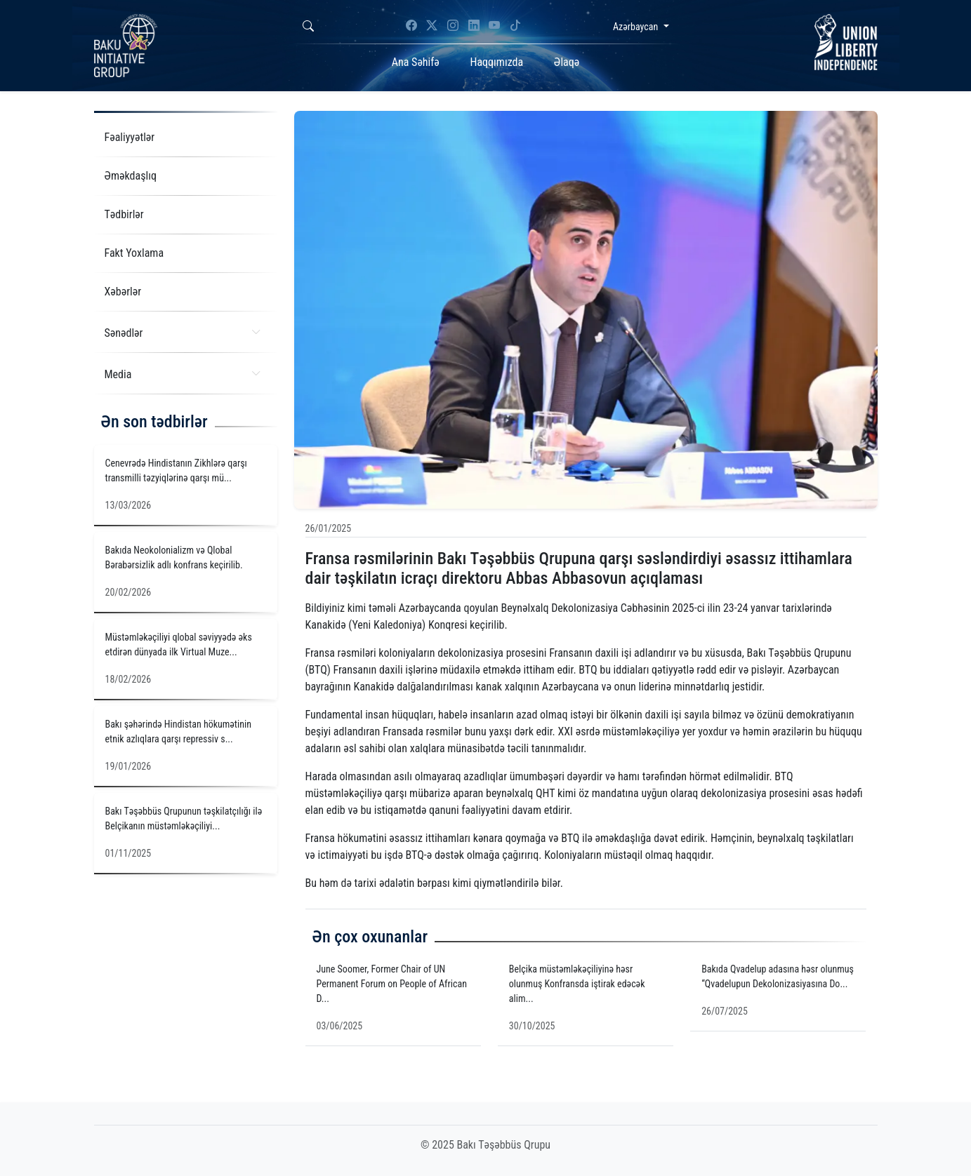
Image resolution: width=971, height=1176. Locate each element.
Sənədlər (183, 332)
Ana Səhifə (416, 62)
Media (183, 373)
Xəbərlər (123, 291)
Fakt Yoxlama (134, 253)
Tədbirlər (124, 214)
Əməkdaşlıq (131, 175)
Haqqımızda (496, 62)
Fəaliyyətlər (130, 137)
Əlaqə (566, 62)
